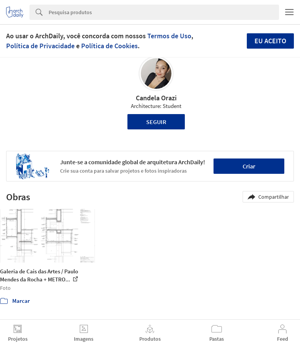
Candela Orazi (156, 97)
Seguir (156, 122)
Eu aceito (270, 40)
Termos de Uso (169, 35)
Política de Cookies (109, 45)
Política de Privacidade (40, 45)
